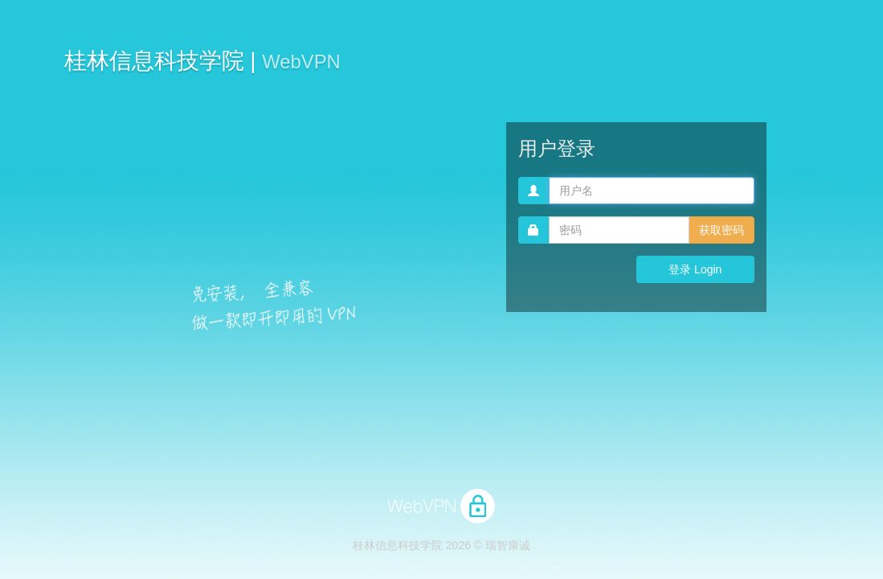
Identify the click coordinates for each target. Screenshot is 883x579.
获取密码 (721, 230)
